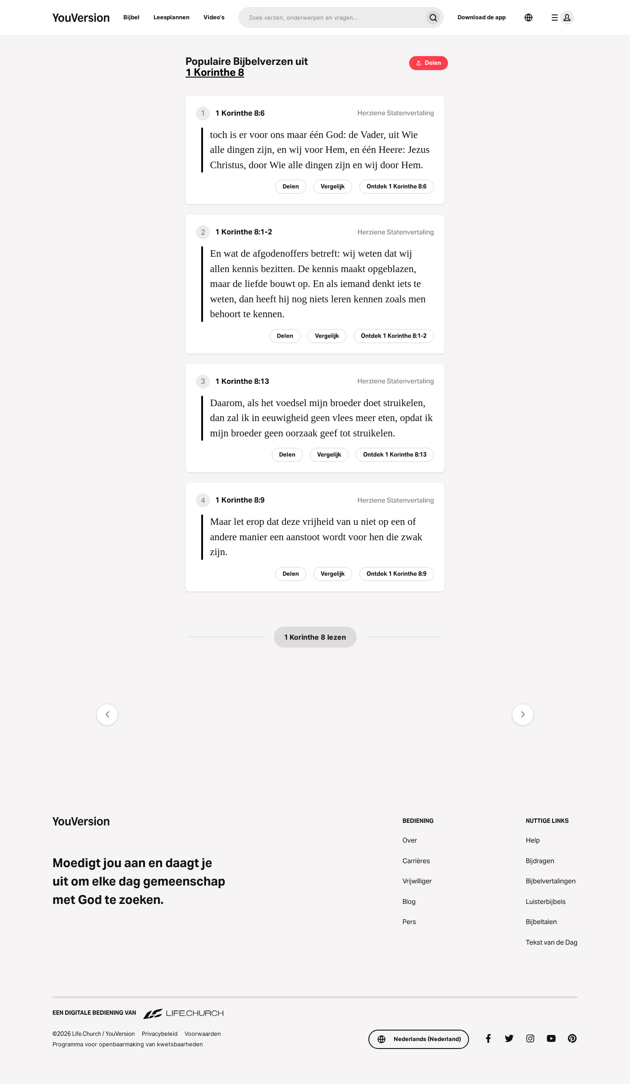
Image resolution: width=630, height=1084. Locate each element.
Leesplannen (171, 17)
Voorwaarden (203, 1033)
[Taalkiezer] (528, 17)
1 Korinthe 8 (215, 72)
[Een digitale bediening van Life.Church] (315, 1008)
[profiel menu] (561, 17)
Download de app (482, 17)
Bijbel (131, 17)
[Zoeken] (330, 18)
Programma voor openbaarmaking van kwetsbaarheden (127, 1044)
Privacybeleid (160, 1033)
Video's (213, 17)
